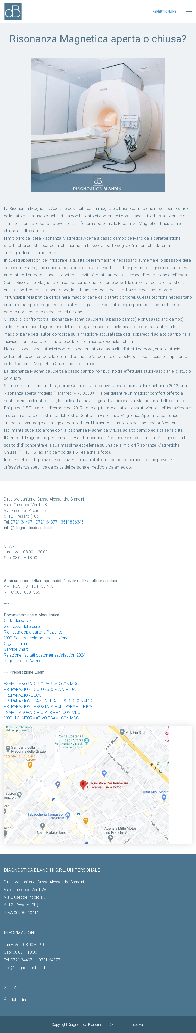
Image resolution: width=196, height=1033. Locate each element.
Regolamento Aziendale (25, 660)
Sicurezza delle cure (22, 626)
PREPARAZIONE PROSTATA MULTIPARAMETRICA (48, 706)
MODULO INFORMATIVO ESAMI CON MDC (41, 718)
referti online (164, 11)
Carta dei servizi (18, 620)
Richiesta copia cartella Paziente (33, 632)
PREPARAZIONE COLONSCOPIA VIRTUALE (42, 689)
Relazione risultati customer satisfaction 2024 (44, 655)
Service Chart (16, 649)
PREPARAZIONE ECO (23, 695)
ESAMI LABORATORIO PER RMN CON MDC (42, 712)
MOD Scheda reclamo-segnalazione (36, 638)
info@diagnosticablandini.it (28, 967)
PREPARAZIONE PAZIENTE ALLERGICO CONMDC (48, 700)
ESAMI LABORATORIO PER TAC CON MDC (41, 683)
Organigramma (17, 643)
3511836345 (72, 522)
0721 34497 (21, 522)
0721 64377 (46, 522)
